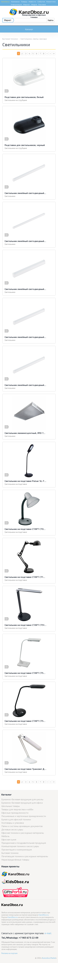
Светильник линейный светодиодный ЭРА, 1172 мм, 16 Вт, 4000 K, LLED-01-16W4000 (25, 241)
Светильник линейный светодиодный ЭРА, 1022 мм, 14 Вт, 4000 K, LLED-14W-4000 (25, 193)
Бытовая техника (10, 39)
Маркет (26, 4)
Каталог (29, 29)
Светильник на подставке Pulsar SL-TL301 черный (25, 481)
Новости (32, 1)
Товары (24, 1)
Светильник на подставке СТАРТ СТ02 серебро (25, 529)
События (41, 1)
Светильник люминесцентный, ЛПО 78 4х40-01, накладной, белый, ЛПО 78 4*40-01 (25, 433)
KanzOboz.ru (44, 915)
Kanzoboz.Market (49, 958)
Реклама (42, 4)
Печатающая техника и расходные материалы (24, 856)
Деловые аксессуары (12, 829)
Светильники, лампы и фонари (33, 39)
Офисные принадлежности (14, 812)
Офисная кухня (8, 839)
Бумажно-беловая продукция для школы (22, 799)
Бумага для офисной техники (16, 819)
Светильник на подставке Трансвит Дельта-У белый (25, 769)
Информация (16, 4)
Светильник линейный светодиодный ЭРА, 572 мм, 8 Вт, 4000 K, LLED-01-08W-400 (25, 337)
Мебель (5, 836)
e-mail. (48, 933)
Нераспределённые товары (15, 859)
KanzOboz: (5, 1)
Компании (15, 1)
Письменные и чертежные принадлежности (23, 816)
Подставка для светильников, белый (24, 97)
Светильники (10, 196)
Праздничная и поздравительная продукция (23, 842)
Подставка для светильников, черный (25, 145)
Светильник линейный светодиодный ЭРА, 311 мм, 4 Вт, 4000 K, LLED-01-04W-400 (25, 289)
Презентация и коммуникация (16, 849)
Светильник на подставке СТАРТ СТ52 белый (25, 673)
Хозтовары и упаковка (12, 822)
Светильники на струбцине (16, 100)
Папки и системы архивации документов (22, 826)
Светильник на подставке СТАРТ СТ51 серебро (25, 625)
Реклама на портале (9, 953)
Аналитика (50, 1)
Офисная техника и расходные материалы (22, 832)
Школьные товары (10, 806)
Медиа (34, 4)
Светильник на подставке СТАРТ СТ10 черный (25, 577)
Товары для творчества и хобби (17, 809)
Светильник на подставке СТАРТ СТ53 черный (25, 721)
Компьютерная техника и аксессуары (20, 846)
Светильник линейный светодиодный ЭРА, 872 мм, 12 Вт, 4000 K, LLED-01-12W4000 (25, 385)
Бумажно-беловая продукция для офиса (22, 802)
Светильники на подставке (16, 484)
